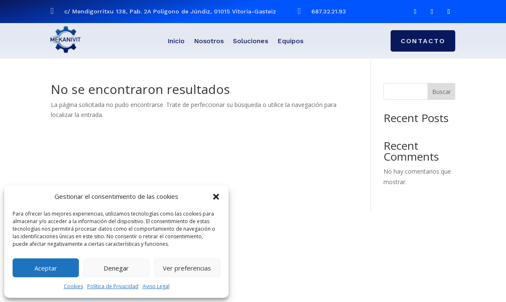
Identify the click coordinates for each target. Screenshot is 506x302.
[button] (216, 197)
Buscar (441, 92)
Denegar (116, 268)
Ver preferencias (187, 268)
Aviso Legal (156, 286)
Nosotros (209, 41)
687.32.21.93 (328, 11)
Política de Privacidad (112, 286)
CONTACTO (423, 41)
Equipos (290, 41)
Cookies (73, 286)
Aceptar (45, 268)
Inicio (176, 41)
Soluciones (250, 41)
